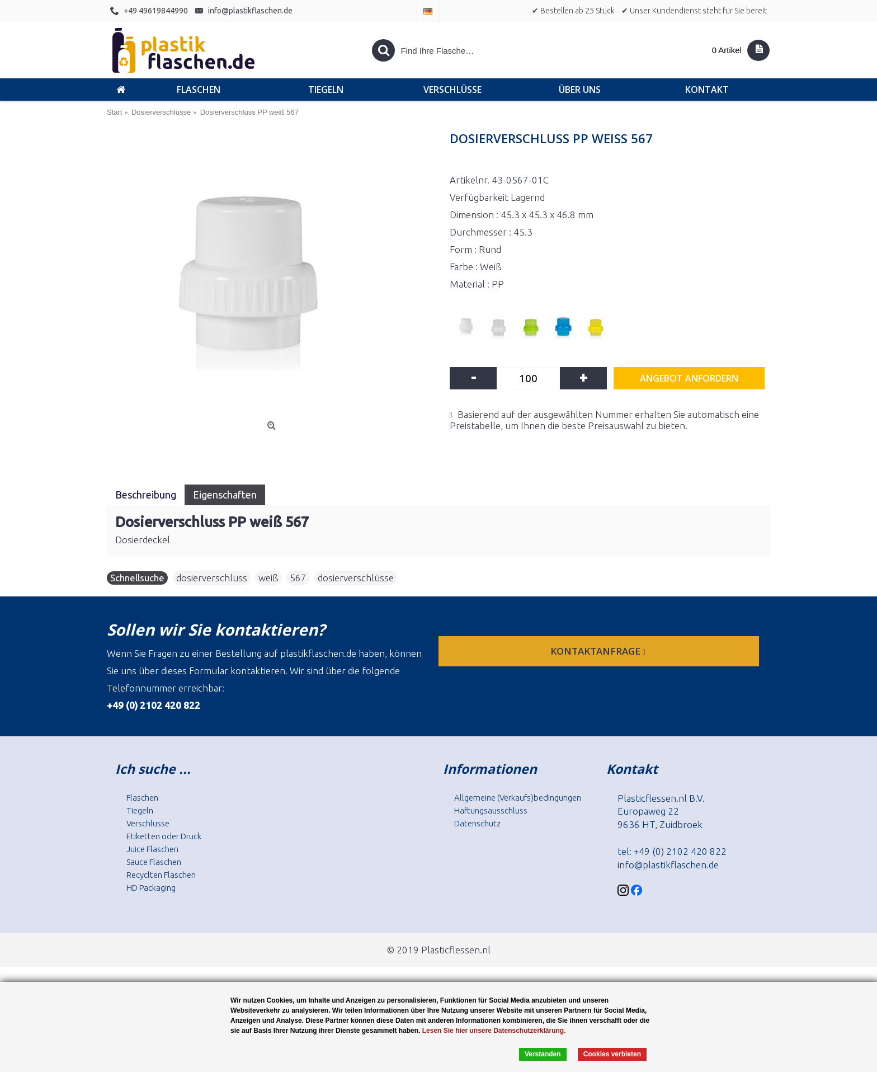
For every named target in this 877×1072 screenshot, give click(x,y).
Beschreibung (145, 494)
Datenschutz (477, 823)
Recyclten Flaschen (161, 875)
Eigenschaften (225, 494)
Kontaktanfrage (599, 651)
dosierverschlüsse (356, 577)
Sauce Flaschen (153, 862)
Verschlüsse (147, 823)
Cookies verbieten (612, 1054)
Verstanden (543, 1054)
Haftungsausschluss (490, 810)
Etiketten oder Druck (163, 836)
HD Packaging (151, 887)
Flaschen (142, 797)
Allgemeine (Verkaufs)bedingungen (517, 797)
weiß (268, 577)
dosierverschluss (211, 577)
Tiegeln (139, 810)
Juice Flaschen (152, 849)
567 (298, 577)
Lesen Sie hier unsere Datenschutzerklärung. (494, 1031)
